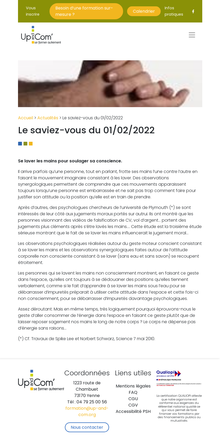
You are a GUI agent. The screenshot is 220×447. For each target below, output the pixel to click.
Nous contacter (87, 428)
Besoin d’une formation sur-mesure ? (84, 11)
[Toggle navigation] (192, 35)
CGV (133, 405)
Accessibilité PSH (133, 412)
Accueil (25, 118)
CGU (133, 399)
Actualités (47, 118)
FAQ (133, 393)
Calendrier (144, 12)
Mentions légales (133, 386)
